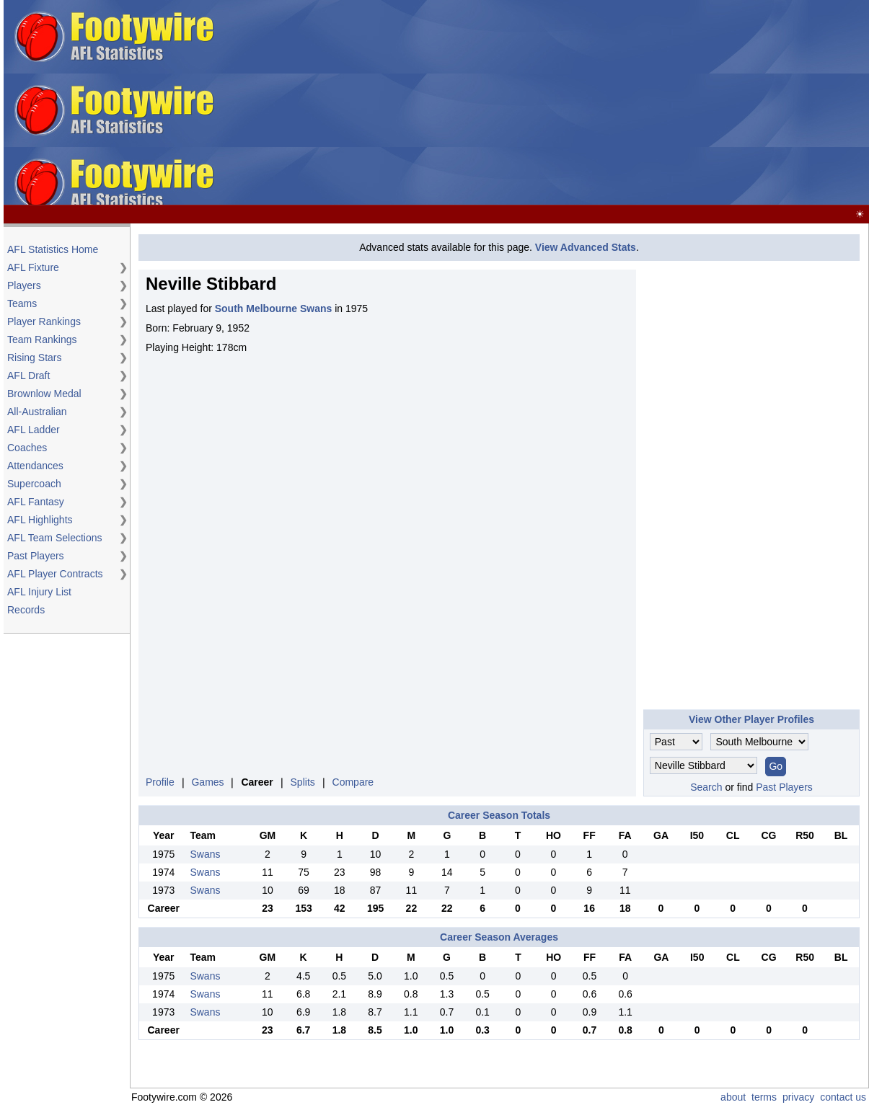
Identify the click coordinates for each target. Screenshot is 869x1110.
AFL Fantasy (35, 501)
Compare (353, 782)
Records (26, 610)
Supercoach (34, 483)
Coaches (27, 447)
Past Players (35, 555)
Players (24, 285)
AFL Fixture (33, 267)
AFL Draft (28, 375)
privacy (798, 1097)
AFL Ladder (33, 429)
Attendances (35, 465)
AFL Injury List (39, 592)
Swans (205, 854)
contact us (843, 1097)
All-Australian (36, 411)
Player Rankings (44, 321)
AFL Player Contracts (55, 574)
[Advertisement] (639, 103)
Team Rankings (42, 339)
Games (207, 782)
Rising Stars (34, 357)
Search (706, 787)
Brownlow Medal (44, 393)
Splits (303, 782)
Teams (22, 303)
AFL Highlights (40, 519)
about (733, 1097)
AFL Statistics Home (52, 249)
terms (764, 1097)
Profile (160, 782)
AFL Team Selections (54, 537)
